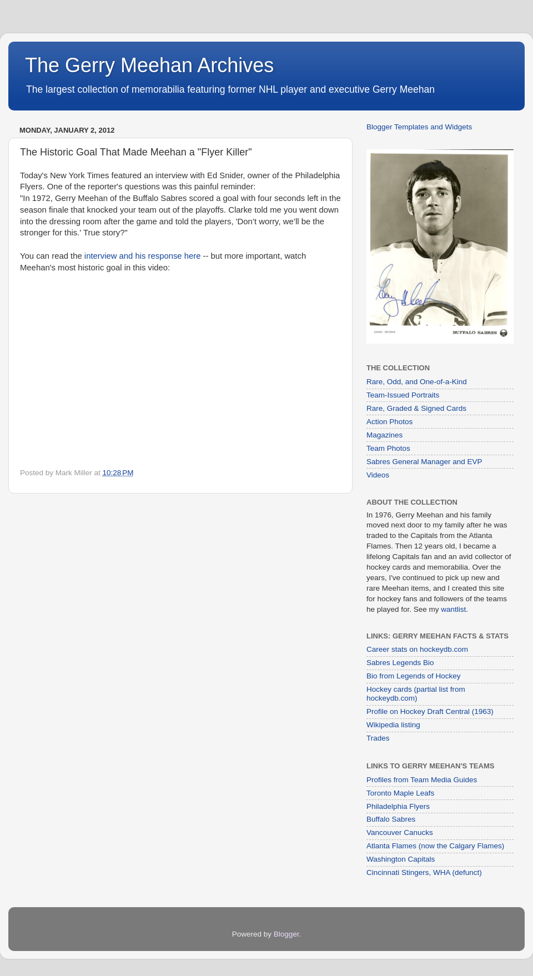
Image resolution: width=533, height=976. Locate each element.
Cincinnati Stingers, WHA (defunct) (424, 872)
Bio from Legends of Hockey (413, 676)
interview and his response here (142, 255)
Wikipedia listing (393, 725)
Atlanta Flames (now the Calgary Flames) (435, 846)
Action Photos (389, 421)
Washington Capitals (400, 859)
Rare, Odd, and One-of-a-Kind (416, 382)
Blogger (286, 934)
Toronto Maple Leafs (400, 793)
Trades (378, 738)
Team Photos (388, 448)
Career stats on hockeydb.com (417, 649)
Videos (377, 475)
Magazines (384, 435)
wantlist (453, 609)
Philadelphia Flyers (398, 806)
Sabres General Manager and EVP (424, 461)
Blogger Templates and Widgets (419, 127)
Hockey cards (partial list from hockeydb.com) (415, 693)
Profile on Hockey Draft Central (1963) (430, 711)
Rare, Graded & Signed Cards (416, 408)
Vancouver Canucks (399, 832)
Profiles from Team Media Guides (421, 780)
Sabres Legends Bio (400, 662)
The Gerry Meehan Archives (149, 65)
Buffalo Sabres (390, 819)
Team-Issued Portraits (402, 395)
